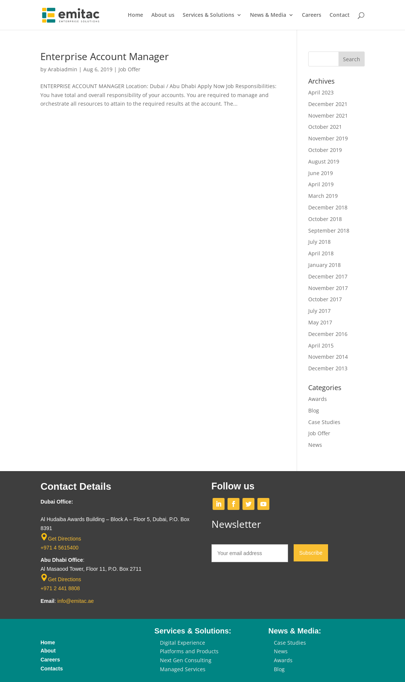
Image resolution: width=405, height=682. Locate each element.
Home (135, 15)
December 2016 (327, 333)
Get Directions (64, 539)
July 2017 (319, 310)
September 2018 (328, 230)
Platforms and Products (189, 651)
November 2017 (328, 288)
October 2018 (325, 218)
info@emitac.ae (76, 601)
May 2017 (320, 322)
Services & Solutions (208, 15)
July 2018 (319, 241)
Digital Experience (182, 642)
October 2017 (325, 299)
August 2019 (323, 161)
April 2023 (321, 92)
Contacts (51, 669)
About (47, 651)
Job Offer (129, 69)
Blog (313, 410)
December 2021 (327, 104)
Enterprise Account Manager (104, 56)
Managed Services (182, 669)
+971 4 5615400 (59, 548)
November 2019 (328, 138)
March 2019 (323, 195)
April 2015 (321, 345)
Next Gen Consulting (185, 660)
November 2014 (328, 356)
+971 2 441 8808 (60, 588)
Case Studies (324, 422)
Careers (311, 15)
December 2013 (327, 368)
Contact (340, 15)
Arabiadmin (62, 69)
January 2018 (324, 264)
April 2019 (321, 184)
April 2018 (321, 253)
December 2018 (327, 207)
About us (162, 15)
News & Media (268, 15)
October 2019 (325, 149)
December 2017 (327, 276)
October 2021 (325, 126)
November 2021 (328, 115)
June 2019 (320, 173)
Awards (317, 398)
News (315, 444)
